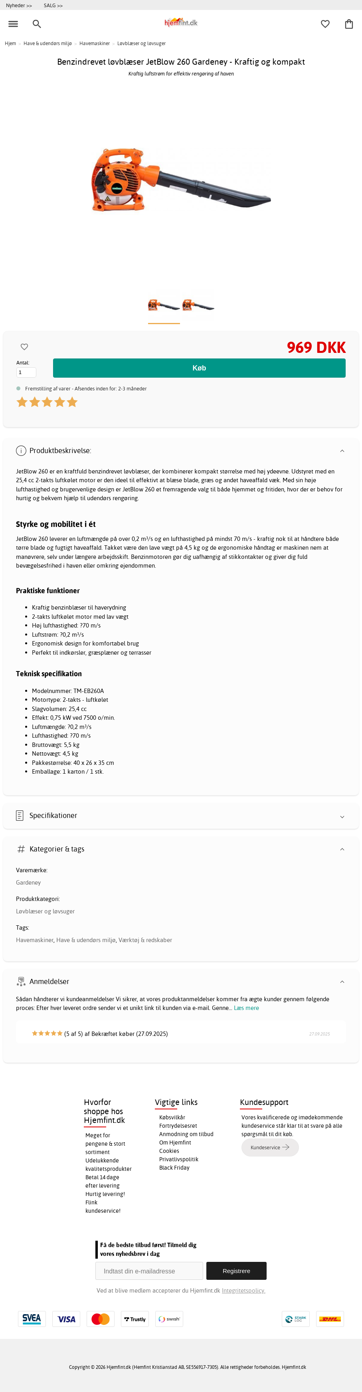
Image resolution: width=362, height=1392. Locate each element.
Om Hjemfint (175, 1142)
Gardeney (28, 882)
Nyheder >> (19, 5)
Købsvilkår (172, 1117)
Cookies (169, 1150)
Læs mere (246, 1008)
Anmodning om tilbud (186, 1134)
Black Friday (174, 1167)
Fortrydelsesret (178, 1125)
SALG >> (53, 5)
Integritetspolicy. (243, 1290)
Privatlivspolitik (178, 1159)
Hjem (10, 43)
